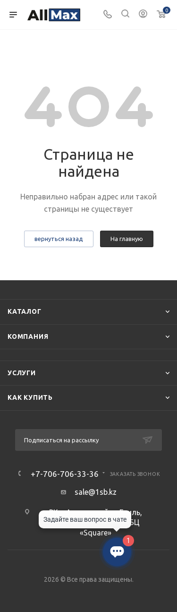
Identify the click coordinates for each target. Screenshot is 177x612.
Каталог (25, 311)
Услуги (22, 373)
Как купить (30, 397)
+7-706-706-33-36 (65, 474)
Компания (28, 336)
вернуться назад (58, 238)
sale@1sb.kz (96, 492)
